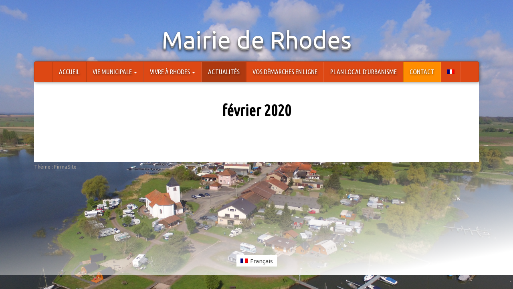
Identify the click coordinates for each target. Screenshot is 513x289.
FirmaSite (65, 166)
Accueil (69, 71)
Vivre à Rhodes (172, 71)
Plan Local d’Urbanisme (363, 71)
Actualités (224, 71)
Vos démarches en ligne (284, 71)
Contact (422, 71)
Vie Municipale (115, 71)
